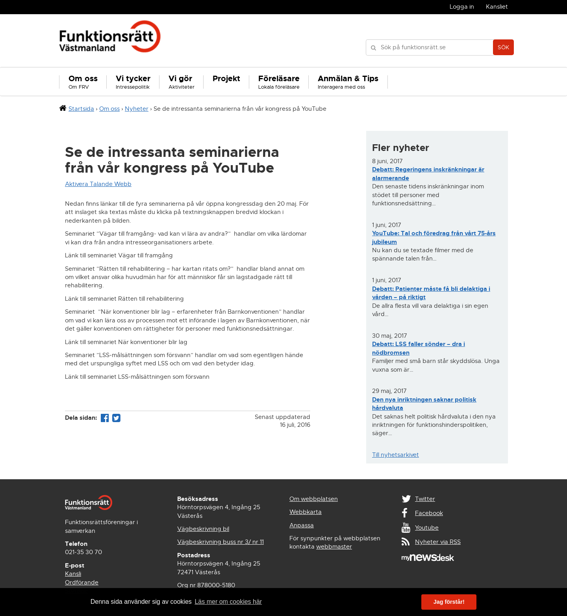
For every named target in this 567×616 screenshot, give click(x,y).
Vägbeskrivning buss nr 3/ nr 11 (220, 541)
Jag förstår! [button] (449, 602)
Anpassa (301, 525)
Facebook (429, 513)
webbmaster (334, 546)
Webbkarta (305, 512)
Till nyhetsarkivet (395, 454)
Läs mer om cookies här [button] (228, 601)
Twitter (425, 498)
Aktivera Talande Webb (98, 184)
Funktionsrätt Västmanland (110, 40)
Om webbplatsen (313, 498)
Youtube (427, 527)
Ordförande (81, 582)
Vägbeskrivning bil (203, 528)
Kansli (73, 573)
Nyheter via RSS (438, 541)
